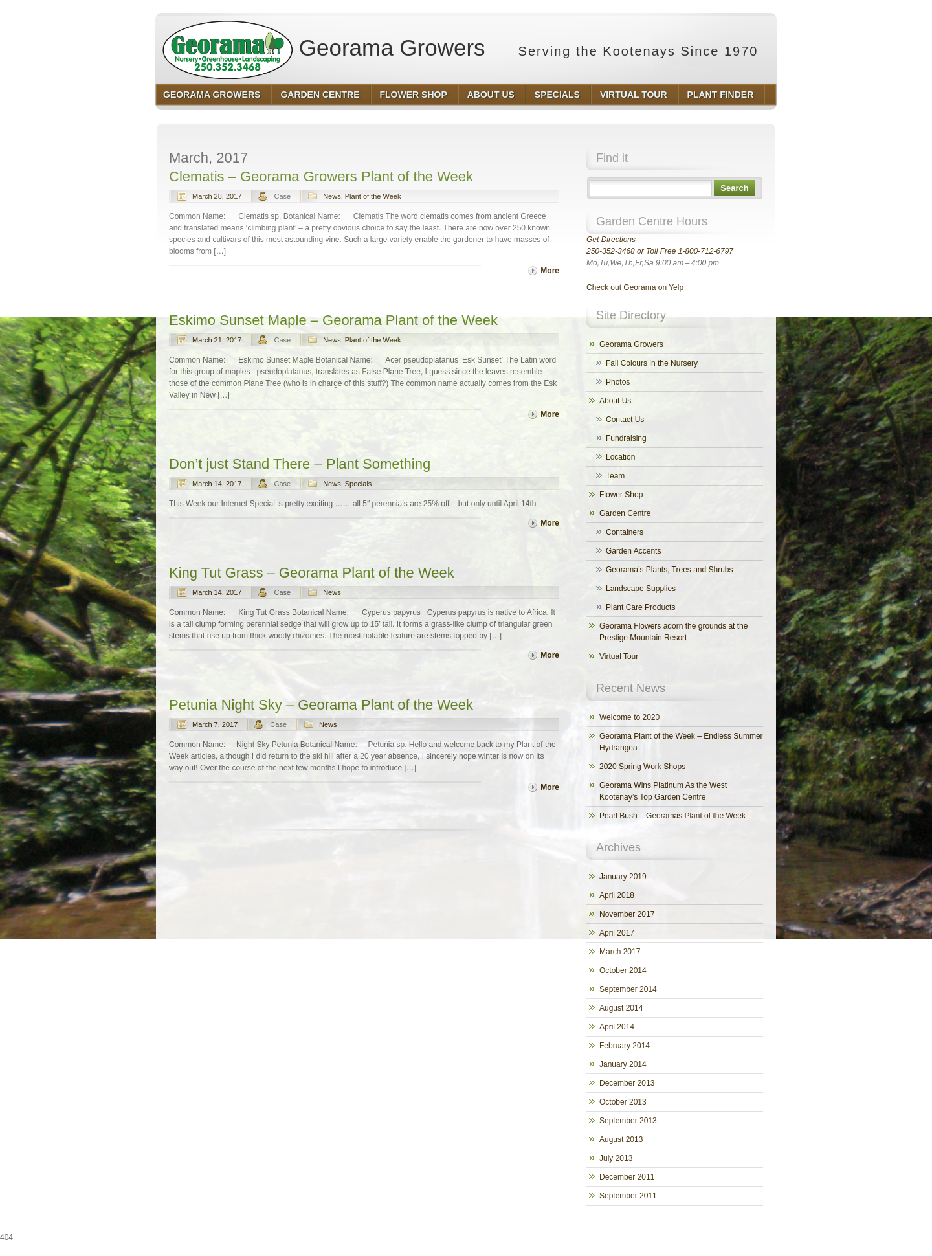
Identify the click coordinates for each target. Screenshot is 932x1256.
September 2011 (628, 1195)
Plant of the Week (373, 196)
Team (615, 475)
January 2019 (623, 876)
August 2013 (621, 1139)
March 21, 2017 (216, 340)
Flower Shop (621, 494)
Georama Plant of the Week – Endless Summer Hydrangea (681, 742)
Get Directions (611, 239)
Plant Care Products (640, 607)
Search (734, 188)
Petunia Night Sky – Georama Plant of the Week (321, 705)
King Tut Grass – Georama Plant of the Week (311, 573)
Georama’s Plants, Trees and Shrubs (669, 569)
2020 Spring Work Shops (642, 766)
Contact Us (625, 419)
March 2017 (619, 951)
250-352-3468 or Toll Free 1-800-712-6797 (659, 251)
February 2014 (624, 1045)
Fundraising (626, 438)
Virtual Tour (618, 656)
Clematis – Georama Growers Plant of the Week (321, 176)
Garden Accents (633, 550)
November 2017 (626, 914)
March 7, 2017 (215, 724)
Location (620, 457)
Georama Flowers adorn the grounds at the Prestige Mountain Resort (673, 632)
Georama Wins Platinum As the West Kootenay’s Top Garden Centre (663, 791)
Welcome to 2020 (629, 717)
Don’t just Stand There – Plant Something (299, 464)
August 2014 (621, 1008)
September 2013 (628, 1120)
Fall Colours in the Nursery (652, 363)
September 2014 (628, 989)
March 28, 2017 (216, 196)
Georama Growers (323, 43)
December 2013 (626, 1083)
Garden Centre (624, 513)
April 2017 (616, 932)
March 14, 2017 (216, 484)
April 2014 (616, 1026)
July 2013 (615, 1158)
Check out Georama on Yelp (634, 287)
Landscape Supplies (641, 588)
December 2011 (626, 1177)
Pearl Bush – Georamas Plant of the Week (672, 815)
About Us (615, 400)
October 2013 (623, 1101)
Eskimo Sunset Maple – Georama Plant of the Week (333, 320)
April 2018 (616, 895)
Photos (618, 382)
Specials (358, 484)
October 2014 (623, 970)
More (549, 270)
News (332, 196)
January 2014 (623, 1064)
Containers (624, 532)
